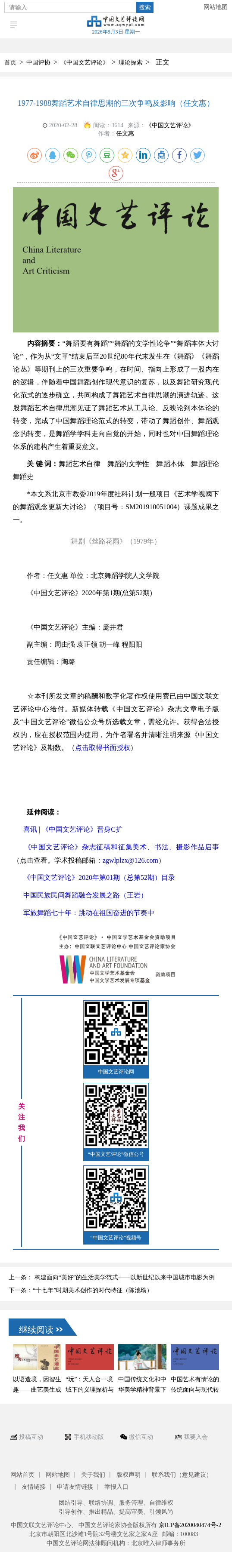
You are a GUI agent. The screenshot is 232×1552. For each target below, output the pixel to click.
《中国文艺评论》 (84, 62)
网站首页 (22, 1475)
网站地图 (216, 7)
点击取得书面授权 (102, 747)
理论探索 (131, 62)
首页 (10, 62)
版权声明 (128, 1475)
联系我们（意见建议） (182, 1475)
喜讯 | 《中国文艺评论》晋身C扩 (72, 829)
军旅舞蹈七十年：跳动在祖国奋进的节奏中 (88, 912)
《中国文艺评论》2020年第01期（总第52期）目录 (99, 877)
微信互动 (141, 1437)
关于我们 (93, 1475)
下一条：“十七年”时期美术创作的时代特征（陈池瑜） (81, 1290)
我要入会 (196, 1437)
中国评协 (38, 62)
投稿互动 (31, 1437)
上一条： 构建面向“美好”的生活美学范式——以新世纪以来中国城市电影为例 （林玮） (112, 1279)
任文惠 (125, 133)
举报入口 (116, 1487)
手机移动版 (89, 1437)
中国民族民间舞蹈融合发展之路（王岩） (85, 895)
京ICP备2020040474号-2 (190, 1525)
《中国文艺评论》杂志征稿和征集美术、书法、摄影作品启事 (121, 847)
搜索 (145, 7)
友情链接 (34, 1487)
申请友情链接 (75, 1487)
